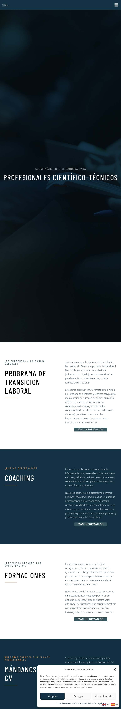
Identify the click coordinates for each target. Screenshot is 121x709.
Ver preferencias (104, 696)
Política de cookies (63, 703)
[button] (114, 669)
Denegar (78, 696)
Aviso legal (97, 703)
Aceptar (52, 696)
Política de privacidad (81, 703)
